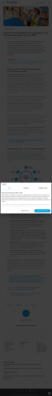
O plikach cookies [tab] (43, 188)
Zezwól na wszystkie (42, 210)
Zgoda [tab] (9, 188)
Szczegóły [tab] (26, 188)
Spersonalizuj (26, 210)
